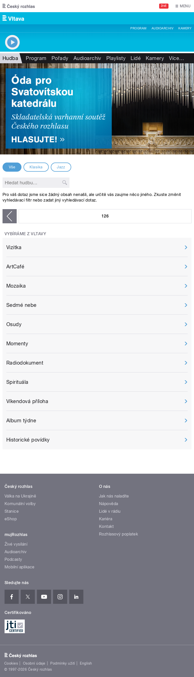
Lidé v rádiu (110, 511)
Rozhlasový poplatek (118, 534)
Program (138, 28)
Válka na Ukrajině (20, 496)
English (86, 663)
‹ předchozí (10, 216)
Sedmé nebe (21, 305)
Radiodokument (24, 363)
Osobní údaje (34, 663)
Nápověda (108, 503)
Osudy (13, 324)
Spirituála (17, 382)
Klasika (36, 167)
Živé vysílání (16, 544)
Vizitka (13, 247)
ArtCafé (15, 267)
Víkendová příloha (27, 401)
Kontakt (106, 526)
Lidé (136, 58)
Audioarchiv (162, 28)
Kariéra (105, 518)
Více (176, 58)
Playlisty (116, 58)
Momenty (17, 344)
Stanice (12, 511)
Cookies (11, 663)
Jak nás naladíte (114, 496)
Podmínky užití (62, 663)
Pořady (60, 58)
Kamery (184, 28)
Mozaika (16, 286)
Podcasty (13, 559)
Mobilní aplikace (20, 567)
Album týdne (21, 420)
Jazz (61, 167)
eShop (11, 518)
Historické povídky (28, 440)
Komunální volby (20, 503)
